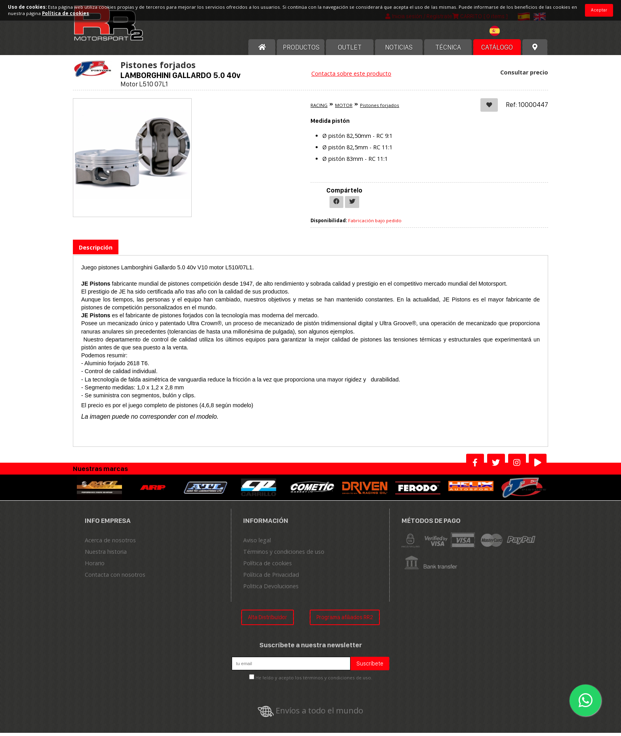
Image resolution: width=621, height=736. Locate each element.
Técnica (448, 50)
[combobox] (507, 35)
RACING (319, 108)
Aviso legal (257, 543)
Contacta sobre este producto (351, 76)
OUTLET (350, 50)
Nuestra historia (106, 555)
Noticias (399, 50)
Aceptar (599, 10)
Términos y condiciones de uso (283, 555)
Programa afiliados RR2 (344, 620)
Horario (95, 566)
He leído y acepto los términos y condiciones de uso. (313, 681)
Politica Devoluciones (271, 589)
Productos (301, 50)
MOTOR (343, 108)
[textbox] (507, 34)
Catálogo (497, 50)
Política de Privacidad (271, 578)
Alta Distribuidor (267, 620)
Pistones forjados (379, 108)
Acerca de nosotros (110, 543)
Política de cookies (267, 566)
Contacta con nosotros (115, 578)
